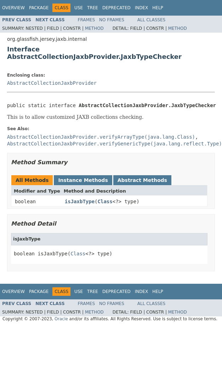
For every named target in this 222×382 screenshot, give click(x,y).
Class (105, 201)
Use (78, 7)
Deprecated (116, 7)
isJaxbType (80, 201)
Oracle (61, 318)
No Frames (111, 19)
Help (157, 7)
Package (39, 7)
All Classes (151, 19)
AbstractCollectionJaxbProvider (52, 83)
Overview (13, 7)
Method (94, 28)
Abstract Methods (142, 180)
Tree (92, 7)
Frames (86, 19)
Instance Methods (83, 180)
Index (141, 7)
